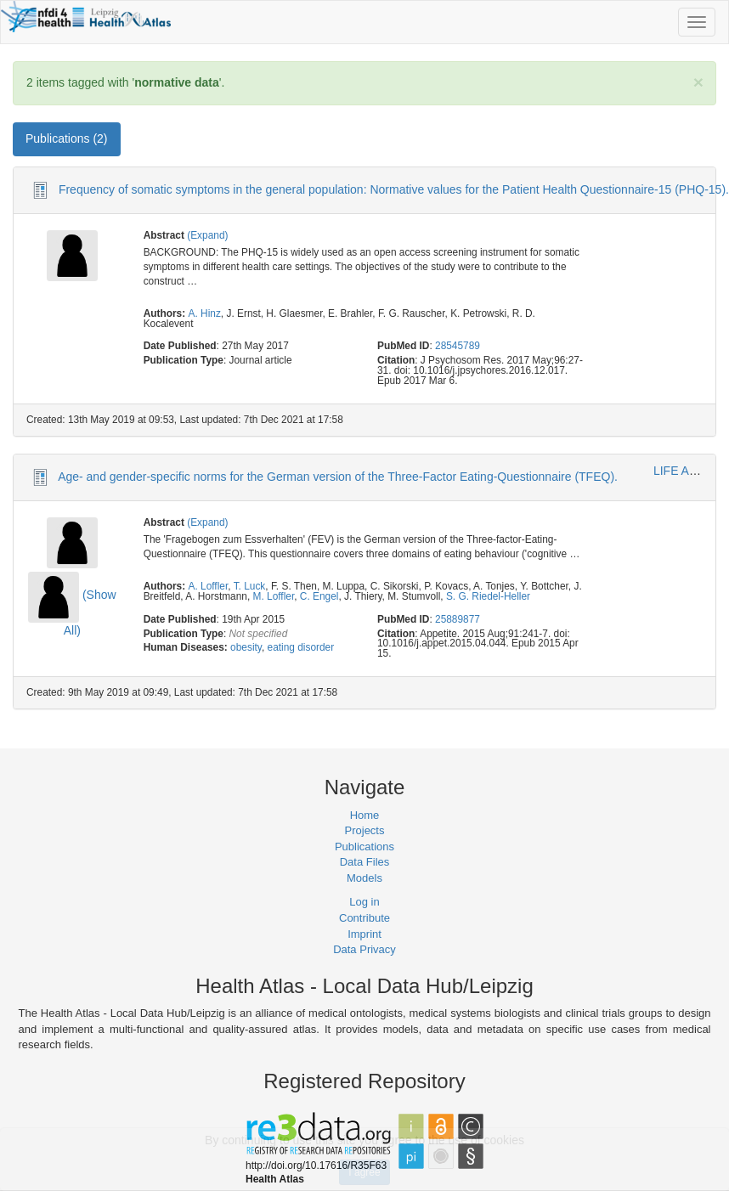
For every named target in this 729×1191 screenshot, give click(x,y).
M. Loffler (274, 596)
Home (365, 815)
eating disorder (301, 647)
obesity (246, 647)
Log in (364, 901)
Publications (364, 846)
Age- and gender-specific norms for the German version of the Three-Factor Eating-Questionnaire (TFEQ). (338, 476)
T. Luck (250, 586)
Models (364, 878)
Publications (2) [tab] (66, 138)
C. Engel (319, 596)
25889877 (457, 619)
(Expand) (207, 235)
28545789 (457, 346)
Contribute (364, 918)
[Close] (698, 82)
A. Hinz (205, 313)
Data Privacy (364, 949)
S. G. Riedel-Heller (488, 596)
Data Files (365, 861)
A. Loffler (209, 586)
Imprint (364, 934)
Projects (365, 830)
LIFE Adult (681, 470)
